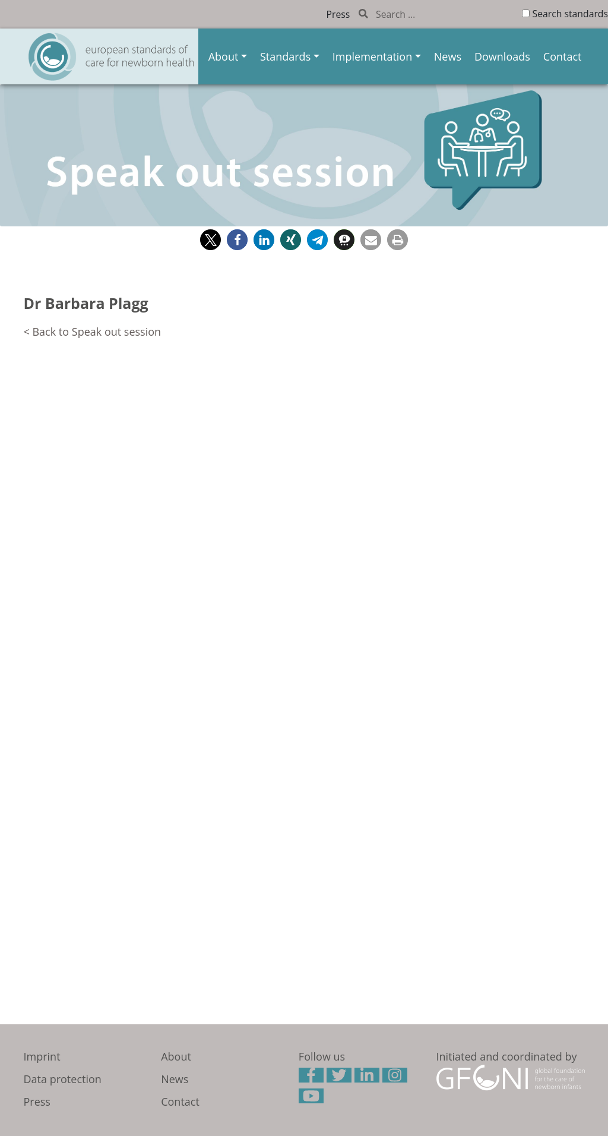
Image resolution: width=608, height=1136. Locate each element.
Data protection (63, 1079)
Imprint (42, 1056)
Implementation (372, 56)
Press (338, 14)
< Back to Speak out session (93, 331)
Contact (562, 56)
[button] (210, 239)
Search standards (570, 13)
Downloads (502, 56)
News (447, 56)
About (223, 56)
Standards (285, 56)
